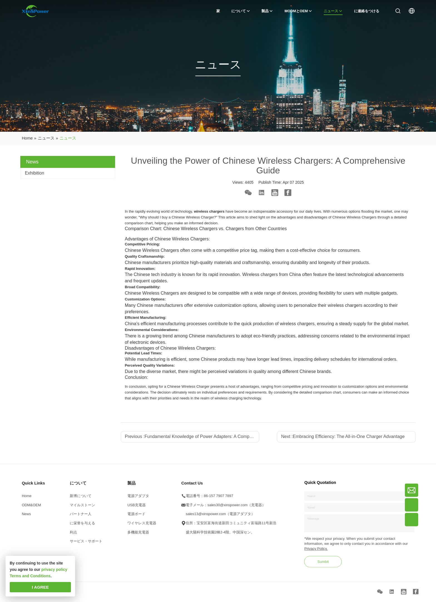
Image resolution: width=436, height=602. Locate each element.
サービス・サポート (86, 543)
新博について (80, 498)
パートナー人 (80, 516)
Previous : (192, 436)
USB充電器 (136, 507)
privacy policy (54, 569)
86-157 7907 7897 (218, 498)
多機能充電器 (138, 534)
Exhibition (34, 173)
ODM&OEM (31, 507)
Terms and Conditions (30, 576)
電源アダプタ (138, 498)
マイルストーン (82, 507)
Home (26, 498)
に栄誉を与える (82, 525)
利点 (73, 534)
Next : (343, 436)
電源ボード (136, 516)
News (26, 516)
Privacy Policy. (316, 551)
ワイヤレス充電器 (141, 525)
